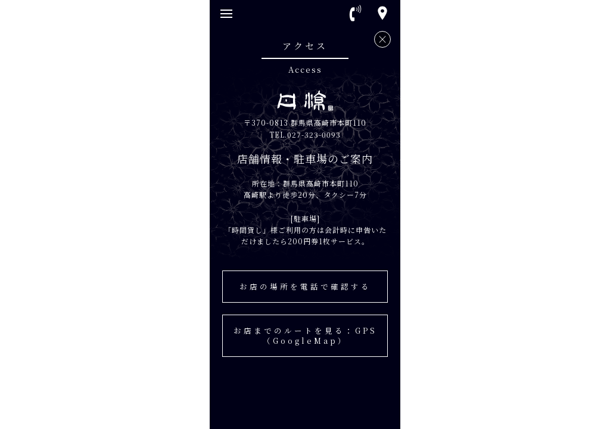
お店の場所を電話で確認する (305, 286)
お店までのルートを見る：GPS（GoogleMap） (305, 335)
